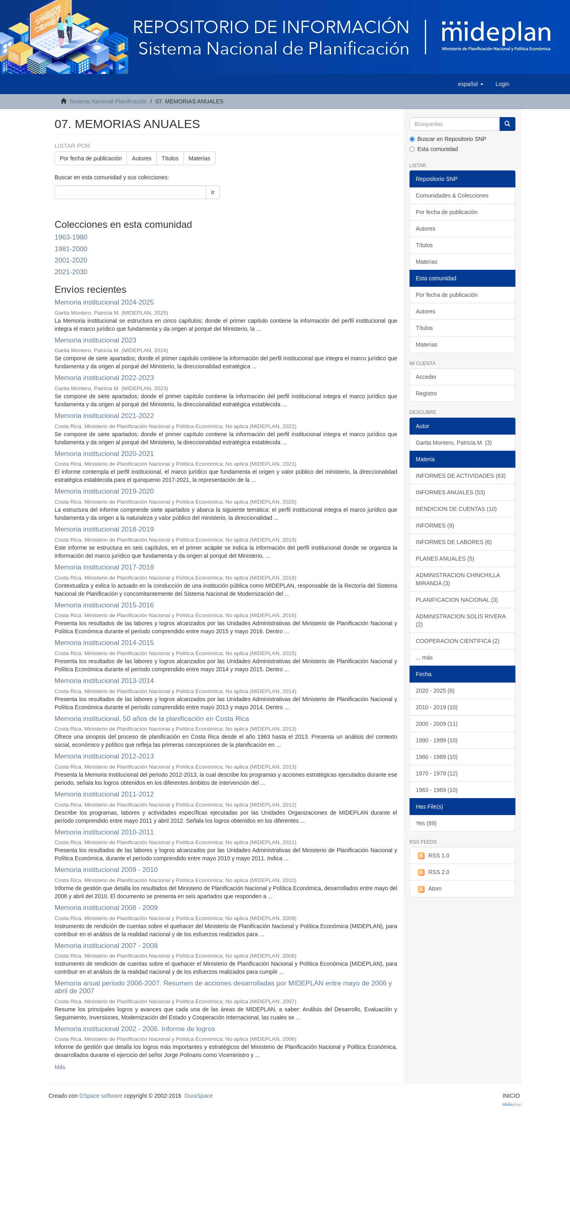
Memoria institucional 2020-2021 (104, 454)
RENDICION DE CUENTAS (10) (456, 509)
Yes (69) (426, 823)
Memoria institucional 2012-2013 (104, 756)
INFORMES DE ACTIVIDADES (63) (461, 476)
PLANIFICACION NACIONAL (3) (457, 600)
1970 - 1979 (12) (437, 773)
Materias (200, 158)
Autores (141, 158)
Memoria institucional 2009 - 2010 (106, 870)
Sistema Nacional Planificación (108, 101)
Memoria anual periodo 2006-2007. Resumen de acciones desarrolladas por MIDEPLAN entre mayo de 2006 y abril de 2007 (223, 987)
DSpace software (100, 1096)
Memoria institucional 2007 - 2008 (106, 946)
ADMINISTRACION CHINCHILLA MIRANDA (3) (458, 579)
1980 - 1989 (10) (437, 757)
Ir (213, 192)
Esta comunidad (434, 149)
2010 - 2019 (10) (437, 707)
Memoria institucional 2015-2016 (104, 605)
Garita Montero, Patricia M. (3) (454, 442)
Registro (426, 393)
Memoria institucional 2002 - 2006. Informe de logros (135, 1029)
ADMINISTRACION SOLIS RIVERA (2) (461, 620)
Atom (429, 889)
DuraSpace (198, 1096)
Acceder (426, 377)
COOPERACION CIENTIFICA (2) (458, 641)
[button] (471, 84)
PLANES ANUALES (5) (445, 558)
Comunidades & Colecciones (452, 195)
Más (60, 1067)
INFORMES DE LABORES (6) (454, 542)
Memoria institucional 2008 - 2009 (106, 908)
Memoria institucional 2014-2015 (104, 643)
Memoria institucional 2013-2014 (104, 681)
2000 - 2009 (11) (437, 724)
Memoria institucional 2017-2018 (104, 567)
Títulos (170, 158)
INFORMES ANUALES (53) (450, 492)
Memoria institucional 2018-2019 (104, 529)
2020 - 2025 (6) (435, 690)
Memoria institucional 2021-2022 (104, 416)
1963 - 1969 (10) (437, 790)
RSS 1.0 (433, 855)
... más (424, 657)
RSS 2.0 (433, 872)
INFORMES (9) (435, 525)
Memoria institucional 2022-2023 (104, 378)
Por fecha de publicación (91, 158)
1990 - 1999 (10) (437, 740)
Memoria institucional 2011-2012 (104, 794)
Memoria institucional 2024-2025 (104, 302)
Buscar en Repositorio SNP (448, 139)
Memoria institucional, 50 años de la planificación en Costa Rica (152, 719)
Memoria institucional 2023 (95, 340)
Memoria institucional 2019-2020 (104, 491)
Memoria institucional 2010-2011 (104, 832)
